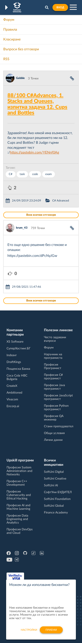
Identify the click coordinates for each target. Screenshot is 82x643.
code (35, 174)
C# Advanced (60, 200)
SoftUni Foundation (57, 499)
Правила (10, 29)
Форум (8, 19)
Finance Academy (56, 512)
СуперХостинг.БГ (19, 348)
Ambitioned (14, 392)
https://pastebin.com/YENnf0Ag (34, 152)
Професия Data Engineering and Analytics (17, 519)
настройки (29, 632)
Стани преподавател (58, 426)
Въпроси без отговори (21, 49)
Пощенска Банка (18, 368)
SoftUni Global (54, 505)
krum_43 (22, 227)
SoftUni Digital (54, 471)
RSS (6, 59)
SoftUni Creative (55, 478)
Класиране (12, 39)
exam (48, 174)
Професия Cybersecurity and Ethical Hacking (19, 495)
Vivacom (12, 399)
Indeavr (12, 355)
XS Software (15, 341)
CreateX (12, 385)
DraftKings (14, 362)
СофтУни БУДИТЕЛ (58, 492)
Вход (60, 7)
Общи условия (54, 433)
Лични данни (53, 440)
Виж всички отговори (41, 215)
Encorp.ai (13, 406)
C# (10, 174)
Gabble (20, 78)
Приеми (51, 632)
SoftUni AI (51, 485)
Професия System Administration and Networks (19, 471)
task (22, 174)
